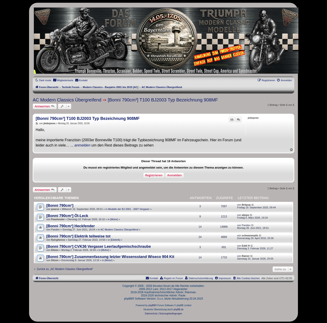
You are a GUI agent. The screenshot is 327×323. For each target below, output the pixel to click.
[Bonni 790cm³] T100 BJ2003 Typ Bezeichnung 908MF (163, 99)
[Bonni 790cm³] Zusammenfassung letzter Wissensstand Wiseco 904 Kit (110, 257)
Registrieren (153, 175)
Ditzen (55, 250)
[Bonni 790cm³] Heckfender (70, 226)
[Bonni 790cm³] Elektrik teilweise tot (78, 236)
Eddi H (246, 245)
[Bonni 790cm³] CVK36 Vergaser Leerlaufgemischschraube (98, 246)
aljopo (245, 215)
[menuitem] (63, 80)
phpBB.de (178, 309)
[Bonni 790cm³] (59, 205)
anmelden (82, 145)
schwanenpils (250, 235)
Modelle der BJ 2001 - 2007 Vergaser (128, 209)
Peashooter (58, 219)
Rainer (246, 256)
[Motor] (114, 219)
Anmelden (174, 175)
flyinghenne (58, 239)
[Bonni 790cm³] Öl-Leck (67, 216)
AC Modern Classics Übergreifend (67, 99)
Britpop (246, 204)
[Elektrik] (115, 239)
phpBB (151, 305)
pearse (55, 209)
